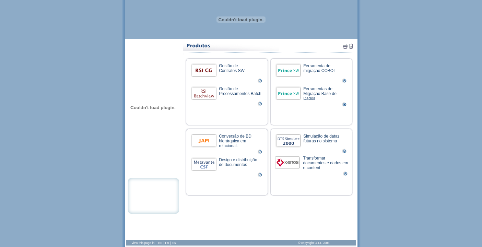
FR (167, 243)
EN (160, 243)
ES (174, 243)
